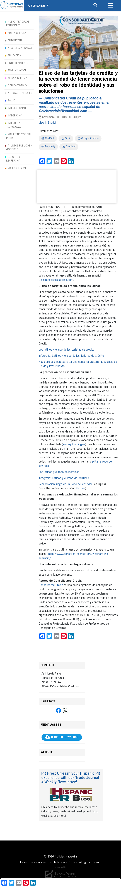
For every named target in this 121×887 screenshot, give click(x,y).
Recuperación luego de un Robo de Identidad (66, 484)
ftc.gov (80, 488)
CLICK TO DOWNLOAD (64, 737)
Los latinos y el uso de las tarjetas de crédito (67, 349)
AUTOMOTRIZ (15, 40)
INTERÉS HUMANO (18, 108)
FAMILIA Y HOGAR (17, 70)
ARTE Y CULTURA (17, 33)
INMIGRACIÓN (15, 115)
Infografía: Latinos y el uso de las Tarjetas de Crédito (71, 356)
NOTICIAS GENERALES (20, 93)
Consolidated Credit (51, 585)
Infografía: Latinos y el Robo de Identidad (64, 478)
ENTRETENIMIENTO (18, 63)
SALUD (11, 100)
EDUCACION (14, 55)
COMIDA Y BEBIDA (18, 85)
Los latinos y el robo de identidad (59, 472)
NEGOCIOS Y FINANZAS (20, 48)
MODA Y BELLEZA (17, 78)
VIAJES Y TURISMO (18, 168)
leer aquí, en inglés (74, 444)
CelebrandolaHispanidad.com (56, 280)
